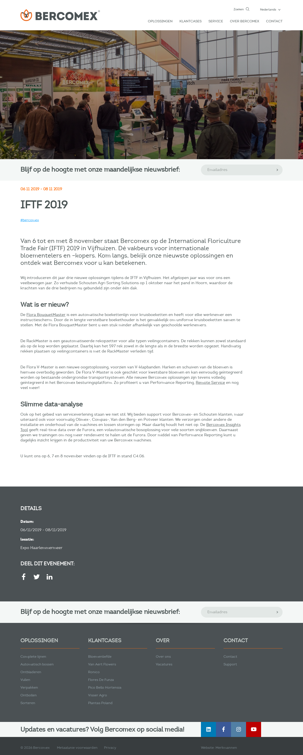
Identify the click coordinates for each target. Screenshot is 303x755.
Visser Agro (97, 695)
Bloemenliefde (100, 656)
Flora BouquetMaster (46, 314)
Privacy (110, 748)
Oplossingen (160, 21)
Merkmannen (226, 748)
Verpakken (29, 687)
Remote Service (210, 382)
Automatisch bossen (37, 664)
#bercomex (29, 220)
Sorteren (27, 703)
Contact (274, 21)
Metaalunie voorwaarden (77, 748)
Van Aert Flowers (102, 664)
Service (215, 21)
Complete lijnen (33, 656)
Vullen (25, 680)
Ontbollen (28, 695)
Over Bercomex (244, 21)
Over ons (163, 656)
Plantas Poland (100, 703)
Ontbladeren (30, 672)
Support (230, 664)
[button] (270, 9)
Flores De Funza (101, 680)
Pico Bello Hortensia (104, 687)
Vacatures (164, 664)
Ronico (94, 672)
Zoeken (239, 9)
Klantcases (190, 21)
